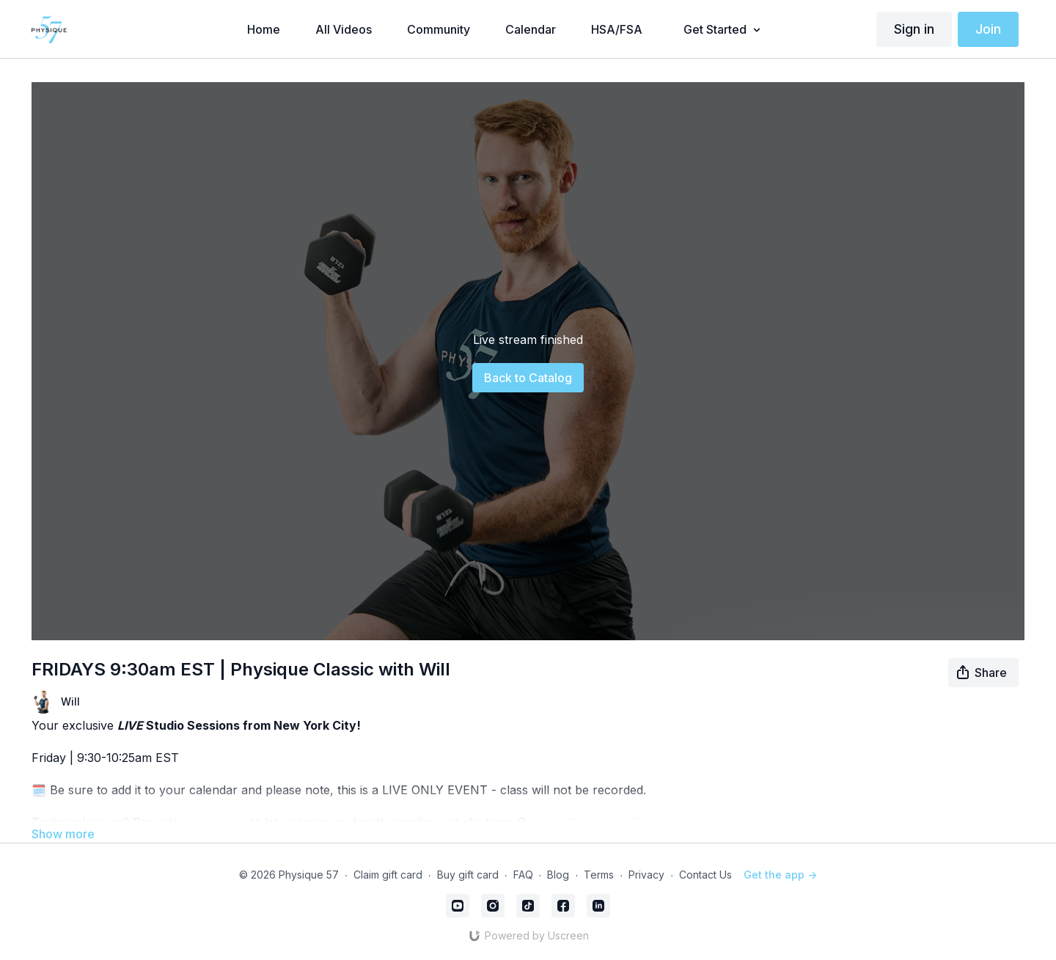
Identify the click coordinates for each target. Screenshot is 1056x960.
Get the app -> (780, 874)
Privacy (646, 874)
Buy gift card (468, 874)
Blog (558, 874)
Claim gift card (387, 874)
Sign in (914, 29)
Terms (599, 874)
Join (988, 29)
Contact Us (705, 874)
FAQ (523, 874)
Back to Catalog (528, 377)
